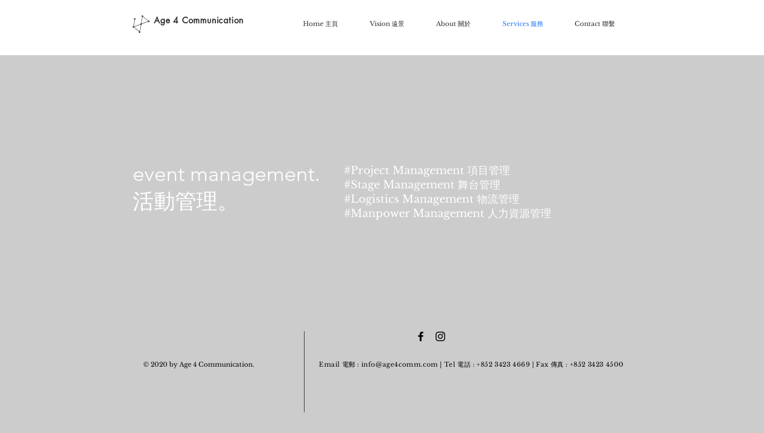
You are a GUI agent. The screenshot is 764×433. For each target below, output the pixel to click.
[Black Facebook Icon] (420, 336)
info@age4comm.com (399, 364)
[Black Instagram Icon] (440, 336)
